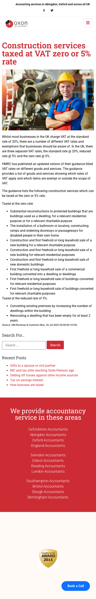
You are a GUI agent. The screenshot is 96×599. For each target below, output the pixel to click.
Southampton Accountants (48, 481)
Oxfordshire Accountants (48, 429)
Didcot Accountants (48, 460)
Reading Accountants (48, 466)
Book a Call (76, 581)
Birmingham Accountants (48, 497)
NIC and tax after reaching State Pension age (42, 370)
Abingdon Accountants (48, 435)
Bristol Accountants (48, 486)
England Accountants (48, 445)
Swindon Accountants (48, 455)
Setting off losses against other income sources (44, 375)
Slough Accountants (48, 492)
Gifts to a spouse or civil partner (32, 365)
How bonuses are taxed (26, 385)
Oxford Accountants (48, 440)
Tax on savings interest (26, 380)
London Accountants (48, 471)
